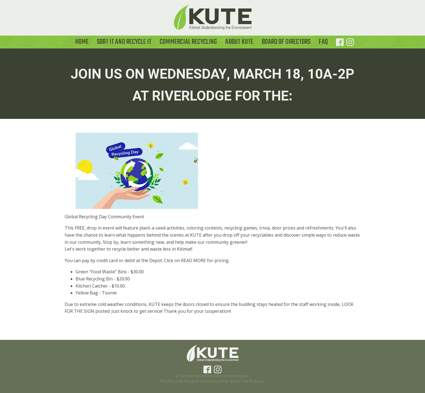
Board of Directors (286, 42)
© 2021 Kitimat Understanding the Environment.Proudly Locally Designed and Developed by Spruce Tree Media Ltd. (212, 378)
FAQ (323, 42)
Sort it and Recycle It (124, 42)
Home (82, 42)
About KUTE (239, 42)
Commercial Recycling (188, 42)
